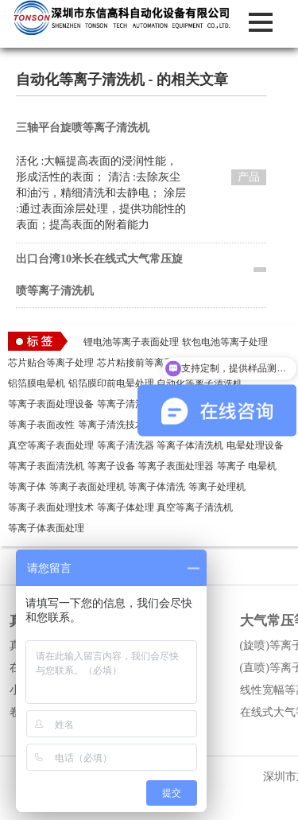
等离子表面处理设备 (51, 404)
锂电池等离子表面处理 (131, 342)
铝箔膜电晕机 (36, 383)
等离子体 (27, 486)
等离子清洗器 (125, 445)
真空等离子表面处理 (51, 445)
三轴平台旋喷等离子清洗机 (82, 128)
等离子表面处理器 (175, 466)
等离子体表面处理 (46, 528)
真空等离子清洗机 (195, 507)
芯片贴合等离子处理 (51, 362)
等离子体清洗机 (190, 445)
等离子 (231, 466)
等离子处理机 (217, 486)
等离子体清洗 (156, 486)
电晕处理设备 (255, 445)
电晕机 (262, 466)
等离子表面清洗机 (46, 466)
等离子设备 (111, 466)
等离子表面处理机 (87, 486)
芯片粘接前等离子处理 (144, 362)
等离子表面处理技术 (51, 507)
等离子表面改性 (41, 424)
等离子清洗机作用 (135, 404)
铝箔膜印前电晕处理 (111, 383)
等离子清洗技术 (111, 424)
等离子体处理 (125, 507)
